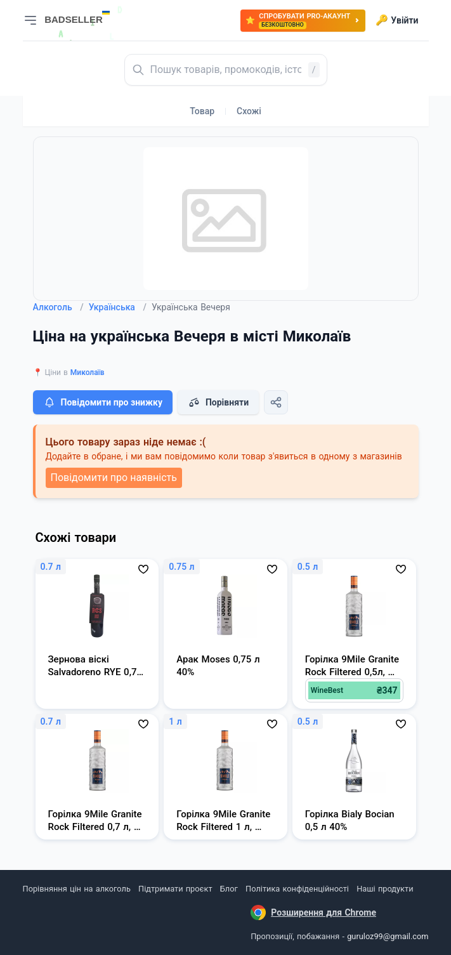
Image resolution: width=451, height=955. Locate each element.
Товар (202, 111)
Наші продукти (384, 888)
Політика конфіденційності (297, 888)
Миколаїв (87, 372)
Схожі (249, 111)
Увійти (397, 20)
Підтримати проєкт (175, 888)
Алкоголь (58, 307)
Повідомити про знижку (102, 402)
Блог (229, 888)
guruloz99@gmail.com (387, 936)
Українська (118, 307)
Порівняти (218, 402)
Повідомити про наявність (114, 477)
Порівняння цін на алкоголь (77, 888)
